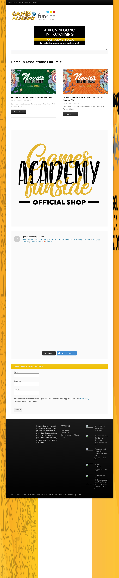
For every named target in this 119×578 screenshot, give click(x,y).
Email (16, 470)
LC (102, 510)
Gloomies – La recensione (100, 507)
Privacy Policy (84, 479)
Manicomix (65, 510)
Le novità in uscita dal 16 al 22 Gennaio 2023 (31, 97)
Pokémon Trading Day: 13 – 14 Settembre (101, 518)
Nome (16, 452)
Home (15, 2)
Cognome (17, 461)
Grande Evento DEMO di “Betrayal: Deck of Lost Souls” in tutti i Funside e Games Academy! (97, 560)
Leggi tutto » (19, 112)
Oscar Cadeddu (16, 101)
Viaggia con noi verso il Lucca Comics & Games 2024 (101, 532)
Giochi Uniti (65, 513)
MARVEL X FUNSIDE (98, 546)
